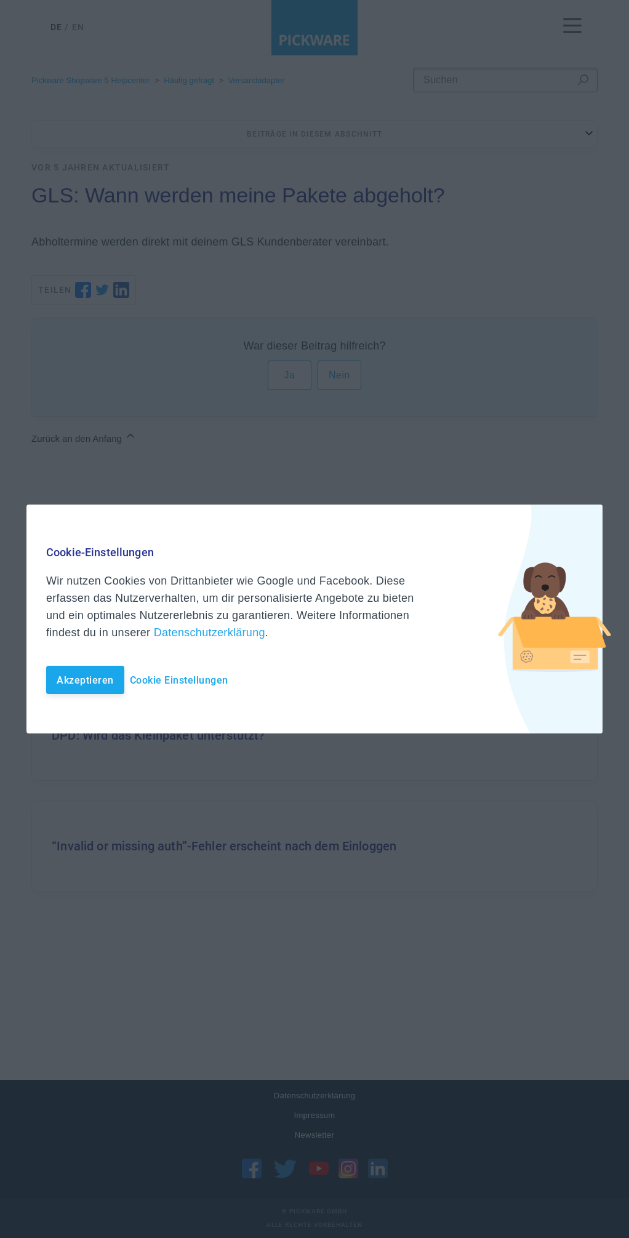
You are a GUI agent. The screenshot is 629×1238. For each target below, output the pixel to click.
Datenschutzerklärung (209, 632)
